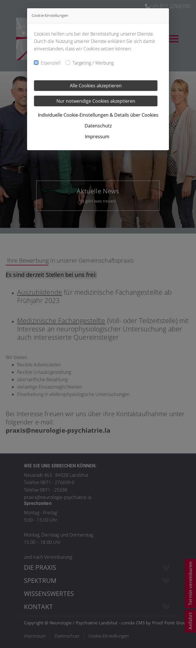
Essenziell (51, 63)
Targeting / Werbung (93, 63)
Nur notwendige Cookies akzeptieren (95, 101)
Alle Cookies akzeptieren (96, 85)
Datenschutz (98, 126)
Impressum (97, 136)
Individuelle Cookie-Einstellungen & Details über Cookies (98, 115)
